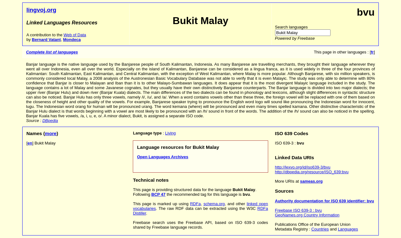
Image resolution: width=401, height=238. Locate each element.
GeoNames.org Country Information (307, 215)
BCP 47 (158, 194)
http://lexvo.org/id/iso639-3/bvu (303, 167)
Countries (320, 229)
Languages (348, 229)
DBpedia (50, 120)
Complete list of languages (52, 52)
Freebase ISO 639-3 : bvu (298, 210)
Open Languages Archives (162, 156)
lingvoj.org (41, 10)
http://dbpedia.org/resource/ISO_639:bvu (312, 172)
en (30, 143)
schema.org (214, 203)
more (50, 133)
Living (170, 133)
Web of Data (75, 35)
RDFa (195, 203)
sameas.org (311, 181)
